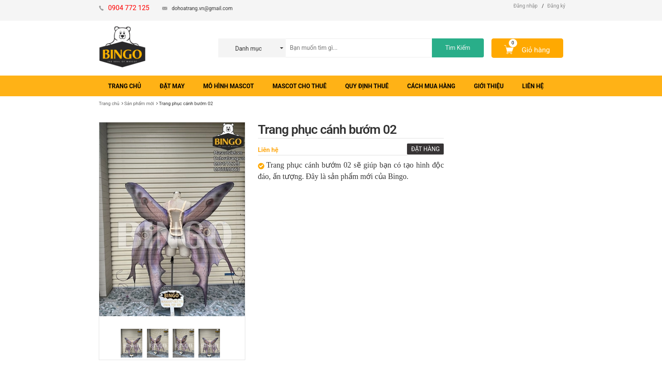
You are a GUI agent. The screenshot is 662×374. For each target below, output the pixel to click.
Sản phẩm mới (139, 103)
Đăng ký (556, 6)
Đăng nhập (525, 6)
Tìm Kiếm (457, 47)
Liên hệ (268, 150)
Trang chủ (109, 103)
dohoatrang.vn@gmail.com (202, 8)
